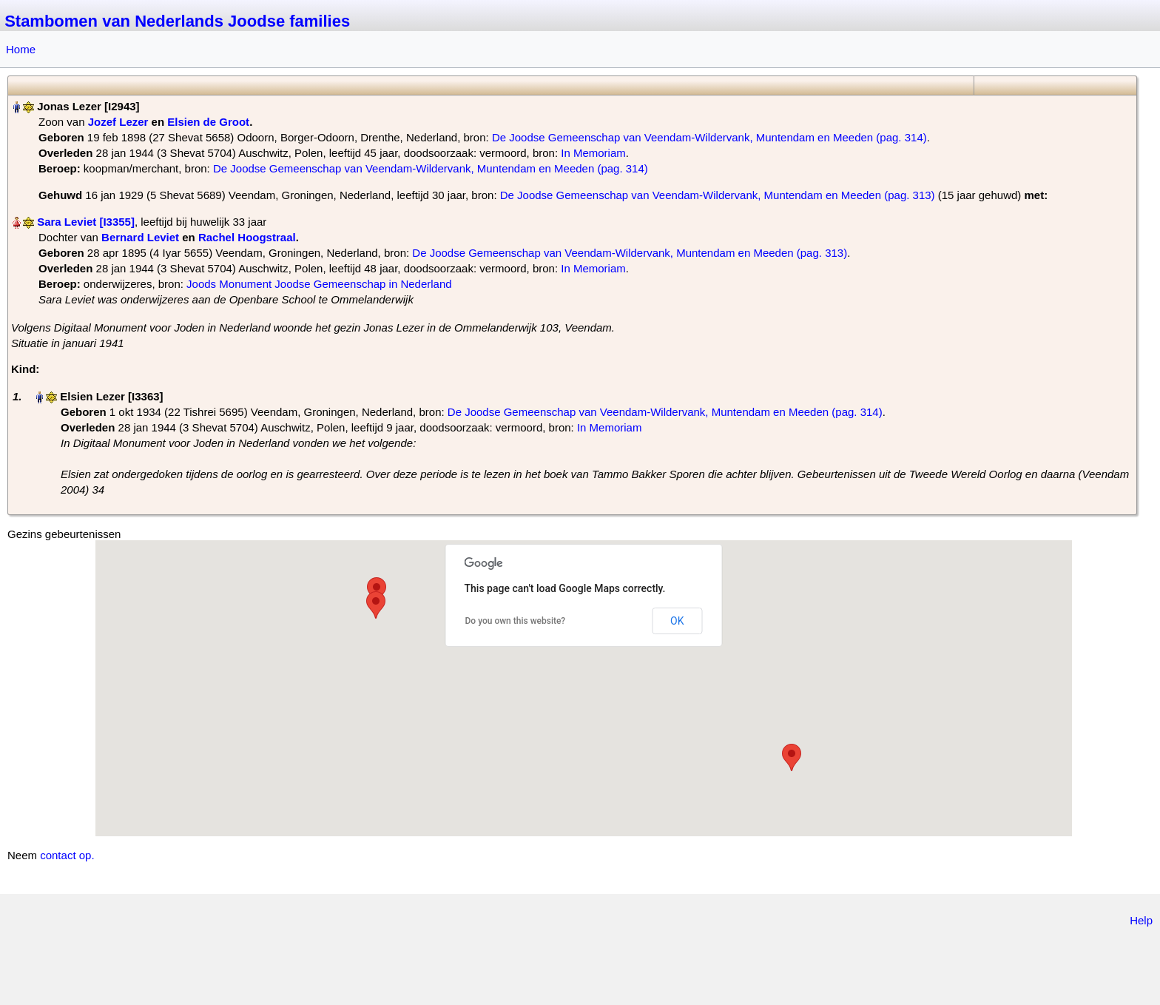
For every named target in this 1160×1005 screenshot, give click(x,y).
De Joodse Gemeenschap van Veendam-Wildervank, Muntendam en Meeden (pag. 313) (717, 195)
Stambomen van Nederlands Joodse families (177, 21)
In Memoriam (593, 153)
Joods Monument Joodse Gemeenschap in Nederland (319, 284)
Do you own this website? (515, 621)
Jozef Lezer (118, 121)
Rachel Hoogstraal (247, 237)
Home (21, 49)
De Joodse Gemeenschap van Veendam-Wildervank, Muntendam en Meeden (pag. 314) (709, 137)
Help (1141, 920)
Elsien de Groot (208, 121)
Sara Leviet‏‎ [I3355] (86, 221)
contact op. (67, 855)
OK (677, 621)
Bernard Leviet (140, 237)
